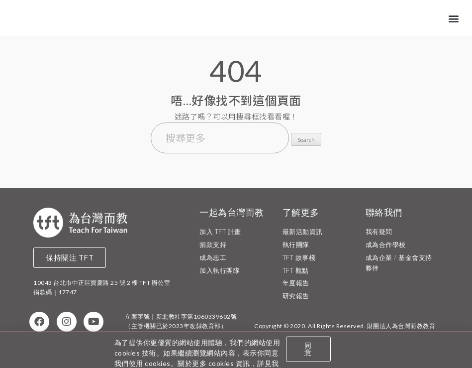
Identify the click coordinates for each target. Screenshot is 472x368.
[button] (454, 17)
